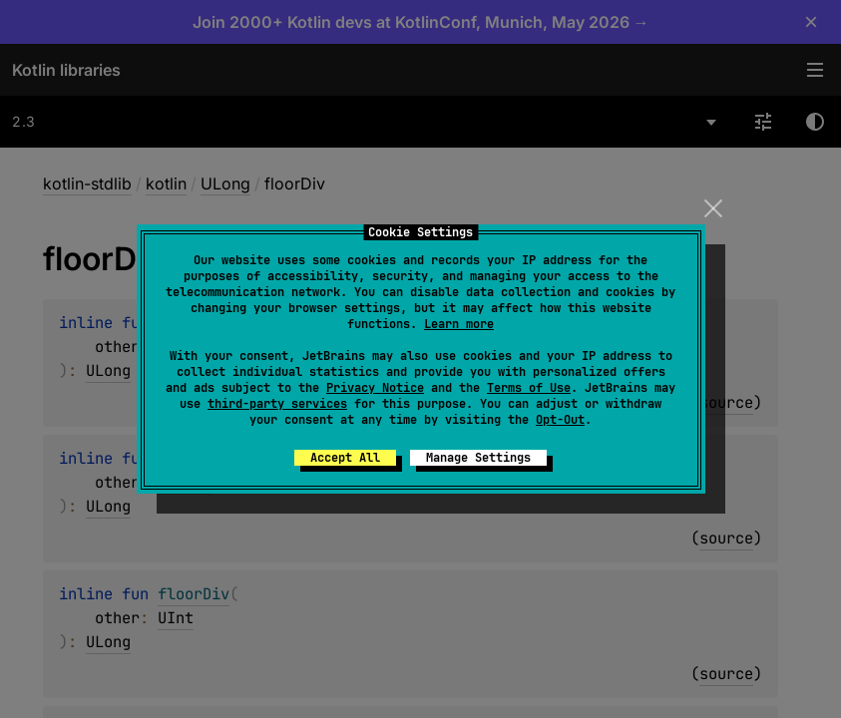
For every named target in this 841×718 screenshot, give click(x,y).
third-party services (277, 404)
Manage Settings (478, 458)
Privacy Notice (375, 388)
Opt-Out (560, 420)
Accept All (345, 458)
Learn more (459, 324)
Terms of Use (529, 388)
